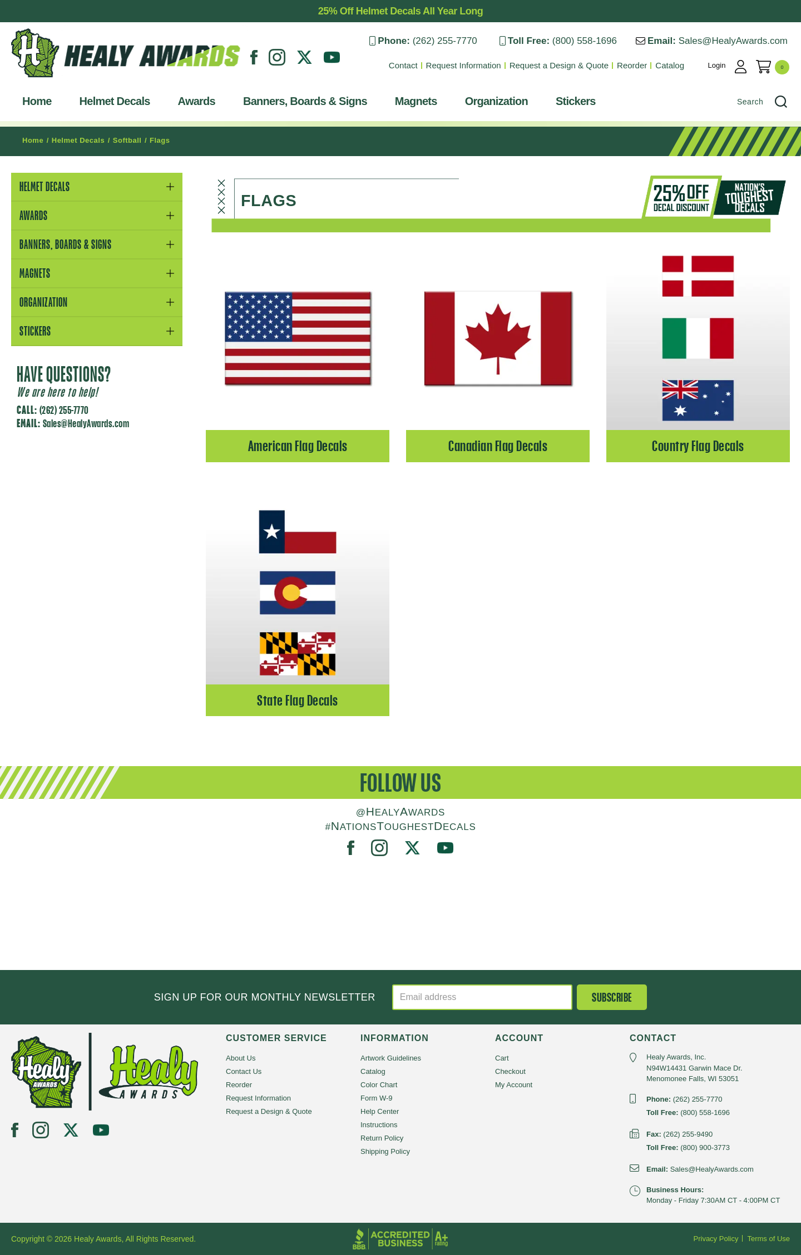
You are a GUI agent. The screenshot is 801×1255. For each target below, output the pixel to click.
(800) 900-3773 (705, 1147)
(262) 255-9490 (688, 1134)
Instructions (378, 1125)
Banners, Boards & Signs (305, 101)
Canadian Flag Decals (497, 445)
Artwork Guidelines (390, 1058)
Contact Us (243, 1071)
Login (717, 65)
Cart (502, 1058)
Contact (403, 65)
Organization (496, 101)
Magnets (416, 101)
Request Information (463, 65)
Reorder (632, 65)
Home (37, 101)
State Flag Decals (297, 700)
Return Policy (381, 1138)
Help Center (379, 1111)
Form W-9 (376, 1098)
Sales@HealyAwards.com (733, 41)
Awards (196, 101)
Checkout (510, 1071)
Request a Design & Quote (559, 65)
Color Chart (378, 1085)
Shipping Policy (385, 1151)
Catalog (669, 65)
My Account (513, 1085)
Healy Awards (38, 80)
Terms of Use (768, 1238)
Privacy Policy (716, 1238)
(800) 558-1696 (584, 41)
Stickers (576, 101)
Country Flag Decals (698, 445)
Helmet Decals (115, 101)
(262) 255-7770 (444, 41)
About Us (240, 1058)
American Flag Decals (298, 445)
